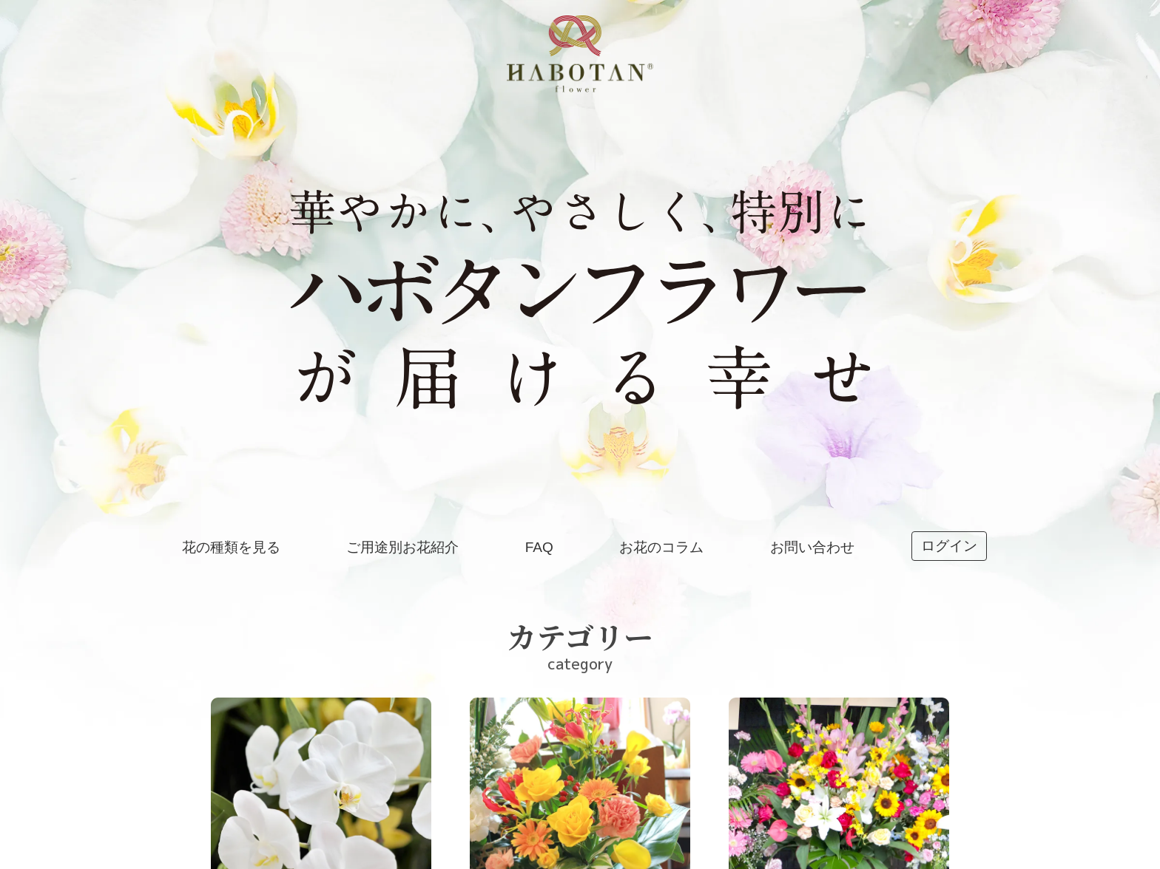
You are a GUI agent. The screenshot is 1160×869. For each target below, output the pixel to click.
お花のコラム (661, 547)
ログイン (949, 545)
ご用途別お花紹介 (402, 547)
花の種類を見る (231, 547)
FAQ (539, 547)
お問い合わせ (812, 547)
